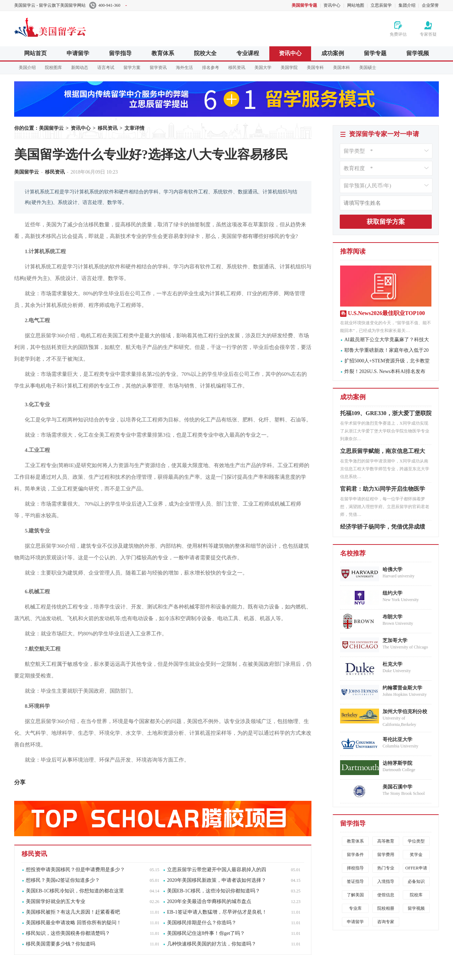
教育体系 (162, 53)
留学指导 (120, 53)
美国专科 (315, 67)
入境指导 (385, 881)
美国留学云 (67, 26)
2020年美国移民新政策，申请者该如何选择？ (216, 880)
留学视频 (417, 53)
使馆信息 (385, 894)
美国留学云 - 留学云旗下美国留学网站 (50, 5)
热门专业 (385, 868)
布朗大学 (392, 616)
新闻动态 (79, 67)
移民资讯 (236, 67)
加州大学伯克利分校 (405, 711)
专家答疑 (428, 34)
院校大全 (205, 53)
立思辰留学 (381, 5)
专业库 (355, 908)
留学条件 (355, 854)
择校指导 (355, 868)
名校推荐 (353, 553)
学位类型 (416, 841)
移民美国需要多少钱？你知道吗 (60, 944)
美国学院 (289, 67)
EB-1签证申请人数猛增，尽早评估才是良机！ (217, 912)
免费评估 (398, 34)
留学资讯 (158, 67)
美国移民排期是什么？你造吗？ (201, 922)
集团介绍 (406, 5)
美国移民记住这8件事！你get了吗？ (206, 933)
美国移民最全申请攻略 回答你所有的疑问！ (73, 922)
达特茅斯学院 (397, 763)
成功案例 (332, 53)
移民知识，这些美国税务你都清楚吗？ (68, 933)
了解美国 (355, 894)
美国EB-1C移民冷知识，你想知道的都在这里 (75, 890)
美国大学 (262, 67)
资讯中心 (331, 5)
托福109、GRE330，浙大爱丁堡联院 (386, 415)
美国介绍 (27, 67)
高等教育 (385, 841)
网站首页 (35, 53)
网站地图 (355, 5)
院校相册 (385, 908)
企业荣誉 (430, 5)
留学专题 (375, 53)
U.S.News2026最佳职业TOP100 (386, 313)
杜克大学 (392, 664)
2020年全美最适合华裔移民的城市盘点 (209, 901)
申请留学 (78, 53)
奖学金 (416, 854)
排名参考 (210, 67)
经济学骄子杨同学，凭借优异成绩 (382, 528)
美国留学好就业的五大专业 (55, 901)
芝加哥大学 (395, 640)
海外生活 (184, 67)
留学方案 (132, 67)
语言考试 (105, 67)
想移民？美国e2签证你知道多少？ (63, 880)
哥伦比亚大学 (397, 739)
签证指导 (355, 881)
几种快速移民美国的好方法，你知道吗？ (211, 944)
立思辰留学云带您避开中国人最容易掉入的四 (216, 869)
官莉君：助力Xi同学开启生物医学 (382, 491)
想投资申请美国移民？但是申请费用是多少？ (75, 869)
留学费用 (385, 854)
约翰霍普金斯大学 (402, 688)
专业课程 (247, 53)
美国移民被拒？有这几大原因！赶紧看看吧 (73, 912)
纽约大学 (392, 593)
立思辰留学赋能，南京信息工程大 (382, 453)
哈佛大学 (392, 569)
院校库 (416, 894)
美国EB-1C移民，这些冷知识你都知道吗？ (213, 890)
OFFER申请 (416, 868)
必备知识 (416, 881)
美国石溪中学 (397, 787)
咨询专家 (385, 921)
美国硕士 (367, 67)
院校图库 (53, 67)
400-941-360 (108, 5)
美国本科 (341, 67)
